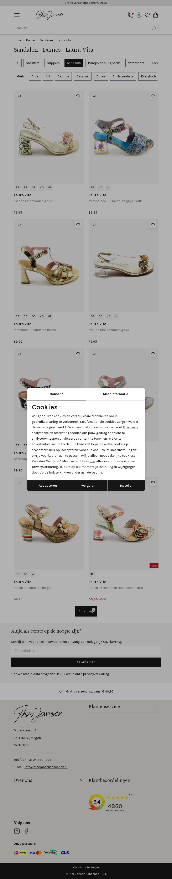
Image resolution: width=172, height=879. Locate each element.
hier (92, 461)
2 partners (130, 427)
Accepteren (48, 485)
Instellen (126, 485)
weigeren (88, 485)
